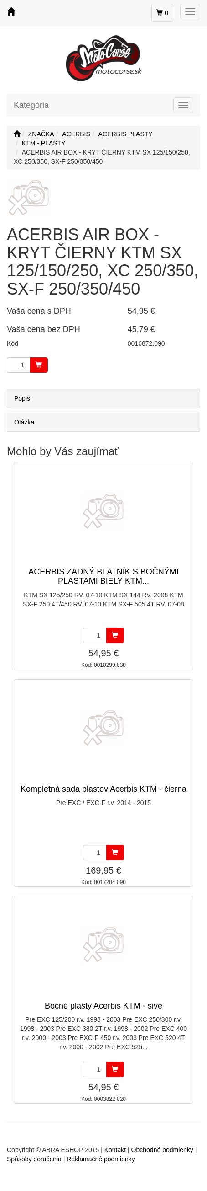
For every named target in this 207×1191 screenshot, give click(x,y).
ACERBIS (76, 134)
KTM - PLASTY (44, 143)
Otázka (24, 422)
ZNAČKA (41, 134)
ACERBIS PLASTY (125, 134)
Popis (22, 398)
